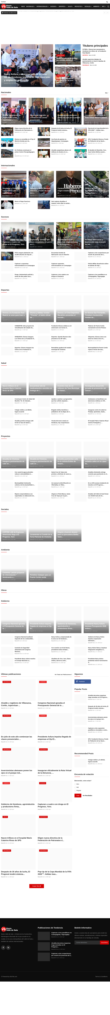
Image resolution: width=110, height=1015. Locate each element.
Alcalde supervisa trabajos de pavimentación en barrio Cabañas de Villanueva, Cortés (94, 61)
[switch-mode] (107, 1)
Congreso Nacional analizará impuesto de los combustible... (24, 638)
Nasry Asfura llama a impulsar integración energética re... (97, 648)
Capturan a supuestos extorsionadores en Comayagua (25, 264)
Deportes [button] (62, 6)
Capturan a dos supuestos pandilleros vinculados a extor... (98, 729)
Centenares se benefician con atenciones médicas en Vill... (97, 400)
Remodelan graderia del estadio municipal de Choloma (61, 348)
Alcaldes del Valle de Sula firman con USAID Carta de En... (98, 495)
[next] (107, 12)
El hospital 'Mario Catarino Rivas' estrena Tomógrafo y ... (98, 421)
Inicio (23, 6)
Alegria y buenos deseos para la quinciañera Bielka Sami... (68, 534)
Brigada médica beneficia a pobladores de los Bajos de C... (61, 411)
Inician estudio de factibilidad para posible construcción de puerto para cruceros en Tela (46, 12)
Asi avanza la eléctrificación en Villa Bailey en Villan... (61, 484)
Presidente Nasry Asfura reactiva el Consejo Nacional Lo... (25, 659)
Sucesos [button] (53, 6)
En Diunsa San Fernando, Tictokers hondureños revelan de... (95, 315)
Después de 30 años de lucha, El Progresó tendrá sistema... (61, 129)
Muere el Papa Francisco (22, 201)
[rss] (8, 947)
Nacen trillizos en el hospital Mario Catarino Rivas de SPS (12, 388)
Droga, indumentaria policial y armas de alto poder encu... (24, 275)
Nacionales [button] (30, 6)
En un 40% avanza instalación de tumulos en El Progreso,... (98, 484)
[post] (27, 65)
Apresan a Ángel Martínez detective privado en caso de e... (40, 190)
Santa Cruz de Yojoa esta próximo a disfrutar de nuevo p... (61, 473)
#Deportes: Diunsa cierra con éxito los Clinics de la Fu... (97, 337)
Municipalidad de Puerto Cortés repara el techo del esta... (98, 348)
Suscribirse (104, 942)
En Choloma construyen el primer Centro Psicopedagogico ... (25, 152)
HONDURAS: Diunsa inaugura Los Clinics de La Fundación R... (25, 337)
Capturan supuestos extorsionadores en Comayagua (61, 264)
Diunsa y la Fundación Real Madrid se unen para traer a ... (14, 315)
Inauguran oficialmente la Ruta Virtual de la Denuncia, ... (96, 117)
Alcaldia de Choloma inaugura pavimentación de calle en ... (13, 461)
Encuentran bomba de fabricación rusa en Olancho (60, 253)
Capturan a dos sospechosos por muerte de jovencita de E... (98, 253)
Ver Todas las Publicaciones (63, 674)
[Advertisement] (55, 28)
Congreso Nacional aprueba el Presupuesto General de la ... (14, 626)
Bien (77, 784)
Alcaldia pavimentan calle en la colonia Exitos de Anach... (68, 461)
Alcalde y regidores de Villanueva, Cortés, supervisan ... (12, 117)
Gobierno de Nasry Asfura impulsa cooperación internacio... (96, 638)
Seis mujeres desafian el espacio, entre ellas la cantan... (61, 202)
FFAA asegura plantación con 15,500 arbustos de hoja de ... (24, 253)
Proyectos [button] (79, 6)
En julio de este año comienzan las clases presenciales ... (38, 117)
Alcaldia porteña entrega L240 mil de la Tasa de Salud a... (24, 421)
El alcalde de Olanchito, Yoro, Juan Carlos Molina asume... (97, 151)
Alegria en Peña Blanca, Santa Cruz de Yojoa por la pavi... (60, 495)
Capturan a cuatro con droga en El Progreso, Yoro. (14, 243)
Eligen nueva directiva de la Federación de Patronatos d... (24, 129)
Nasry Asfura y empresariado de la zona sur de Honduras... (61, 638)
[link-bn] (89, 856)
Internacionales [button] (43, 6)
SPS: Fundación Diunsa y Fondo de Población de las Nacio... (98, 140)
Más (104, 6)
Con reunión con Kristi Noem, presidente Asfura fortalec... (60, 648)
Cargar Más (36, 886)
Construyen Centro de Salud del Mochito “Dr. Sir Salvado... (25, 400)
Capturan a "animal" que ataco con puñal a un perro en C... (41, 242)
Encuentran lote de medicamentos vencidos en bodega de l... (41, 388)
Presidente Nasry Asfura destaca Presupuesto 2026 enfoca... (95, 626)
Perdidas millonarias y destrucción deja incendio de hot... (95, 242)
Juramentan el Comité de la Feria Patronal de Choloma (41, 536)
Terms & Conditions (101, 976)
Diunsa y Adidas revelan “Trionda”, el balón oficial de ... (40, 315)
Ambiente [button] (97, 6)
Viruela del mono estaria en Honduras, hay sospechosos (60, 421)
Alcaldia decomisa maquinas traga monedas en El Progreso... (68, 242)
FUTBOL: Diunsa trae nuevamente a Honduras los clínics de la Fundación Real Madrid (94, 51)
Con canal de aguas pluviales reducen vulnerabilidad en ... (24, 473)
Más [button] (106, 93)
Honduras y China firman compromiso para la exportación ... (13, 190)
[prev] (104, 12)
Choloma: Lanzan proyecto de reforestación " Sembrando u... (13, 575)
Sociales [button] (88, 6)
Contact (3, 1)
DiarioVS (6, 83)
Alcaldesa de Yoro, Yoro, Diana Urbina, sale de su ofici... (60, 659)
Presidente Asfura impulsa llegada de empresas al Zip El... (41, 626)
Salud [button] (70, 6)
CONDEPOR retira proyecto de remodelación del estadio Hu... (24, 326)
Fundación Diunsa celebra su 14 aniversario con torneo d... (61, 326)
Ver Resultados (87, 795)
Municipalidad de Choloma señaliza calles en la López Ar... (95, 461)
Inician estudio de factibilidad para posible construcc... (66, 59)
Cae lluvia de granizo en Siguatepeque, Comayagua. (59, 140)
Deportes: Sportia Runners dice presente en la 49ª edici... (61, 337)
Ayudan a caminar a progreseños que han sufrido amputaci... (61, 400)
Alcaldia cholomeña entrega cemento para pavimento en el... (98, 473)
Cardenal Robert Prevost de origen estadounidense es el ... (69, 190)
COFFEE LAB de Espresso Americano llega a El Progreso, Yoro (13, 534)
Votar (77, 795)
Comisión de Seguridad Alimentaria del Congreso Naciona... (23, 649)
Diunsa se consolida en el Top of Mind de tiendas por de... (25, 140)
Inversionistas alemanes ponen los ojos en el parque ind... (69, 117)
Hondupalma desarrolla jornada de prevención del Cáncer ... (95, 388)
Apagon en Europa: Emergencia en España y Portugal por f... (95, 190)
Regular (78, 790)
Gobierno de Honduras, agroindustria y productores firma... (67, 626)
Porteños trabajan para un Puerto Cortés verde (40, 576)
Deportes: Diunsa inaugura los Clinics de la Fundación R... (24, 348)
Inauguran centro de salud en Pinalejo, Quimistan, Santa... (97, 411)
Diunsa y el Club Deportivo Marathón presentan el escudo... (68, 315)
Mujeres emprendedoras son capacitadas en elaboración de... (25, 495)
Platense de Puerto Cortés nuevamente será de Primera (97, 326)
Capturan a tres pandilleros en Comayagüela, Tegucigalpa (97, 275)
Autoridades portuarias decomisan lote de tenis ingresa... (64, 80)
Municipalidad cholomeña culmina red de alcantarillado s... (25, 484)
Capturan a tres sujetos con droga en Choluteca (60, 275)
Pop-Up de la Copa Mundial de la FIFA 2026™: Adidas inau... (98, 129)
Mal (77, 787)
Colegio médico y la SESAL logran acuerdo (23, 411)
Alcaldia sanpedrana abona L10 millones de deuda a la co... (61, 151)
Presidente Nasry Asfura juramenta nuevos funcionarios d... (98, 660)
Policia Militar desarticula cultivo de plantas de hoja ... (98, 264)
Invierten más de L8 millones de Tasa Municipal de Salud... (68, 388)
